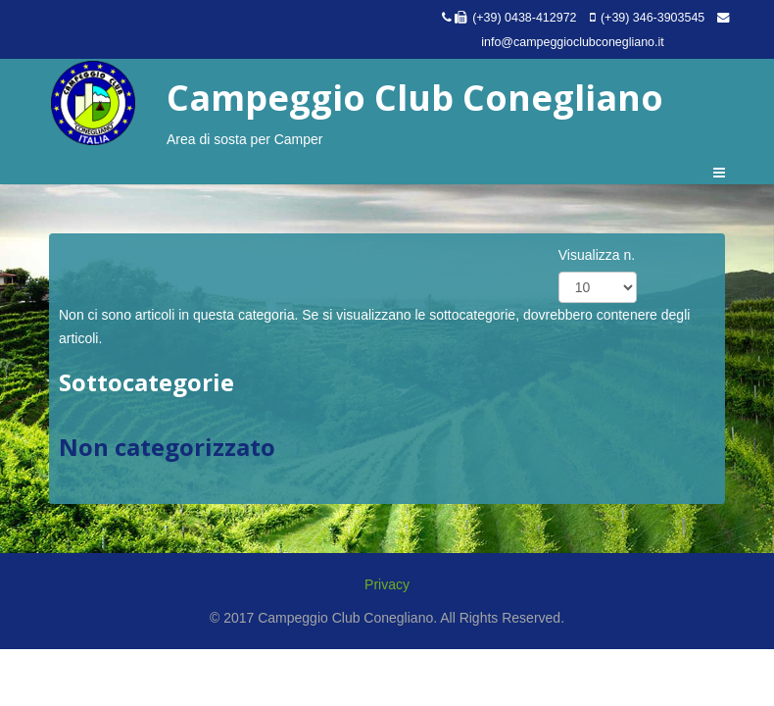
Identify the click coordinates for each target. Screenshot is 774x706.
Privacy (387, 584)
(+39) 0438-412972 (524, 18)
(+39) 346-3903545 (652, 18)
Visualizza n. (596, 255)
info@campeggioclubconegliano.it (572, 42)
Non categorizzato (167, 446)
